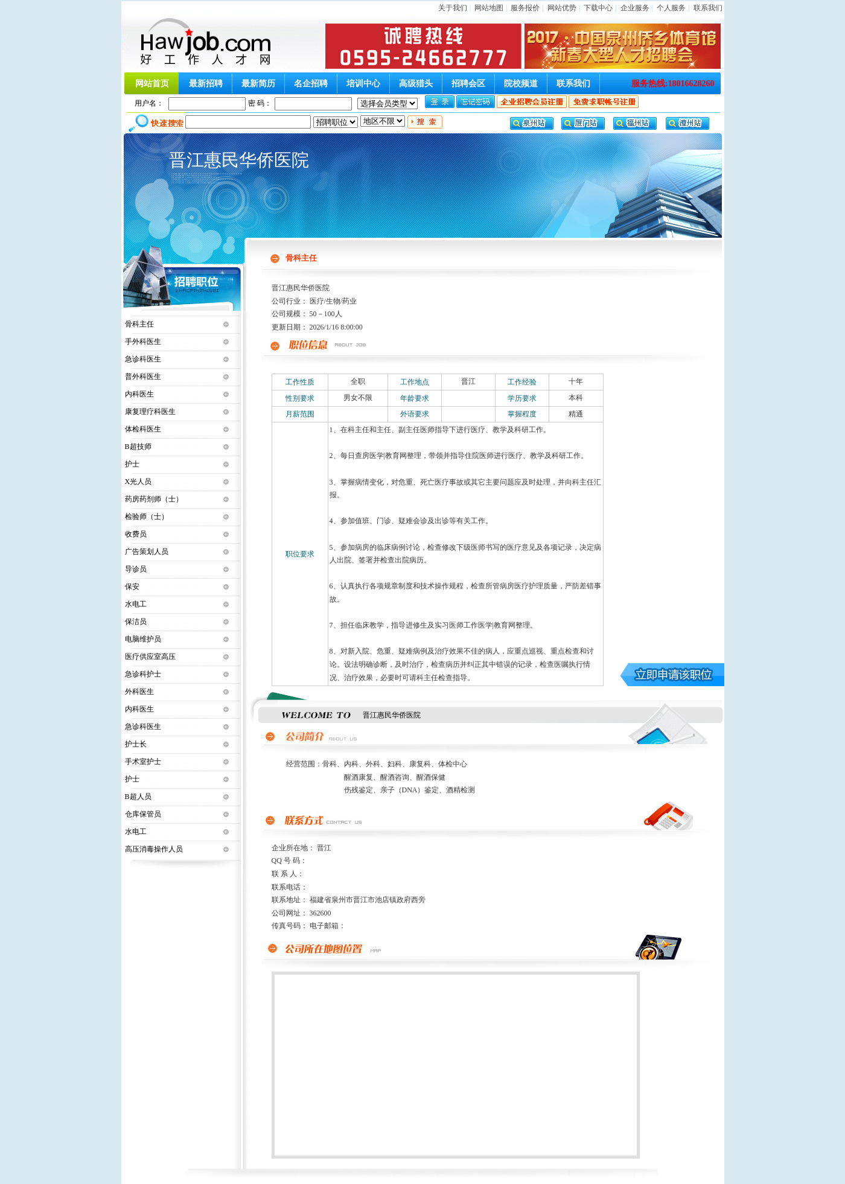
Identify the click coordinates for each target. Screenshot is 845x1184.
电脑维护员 (143, 639)
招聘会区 (468, 83)
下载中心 (598, 8)
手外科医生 (143, 341)
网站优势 (561, 8)
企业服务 (634, 8)
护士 (132, 464)
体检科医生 (143, 429)
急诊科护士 (143, 674)
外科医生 (139, 691)
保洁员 (136, 621)
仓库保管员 (143, 814)
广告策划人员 (146, 551)
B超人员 (138, 796)
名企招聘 (311, 83)
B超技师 (138, 446)
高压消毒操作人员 (154, 849)
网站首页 (152, 83)
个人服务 (671, 8)
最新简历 (258, 83)
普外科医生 (143, 376)
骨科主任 (139, 324)
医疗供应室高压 (150, 656)
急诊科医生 (143, 359)
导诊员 (136, 569)
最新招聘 (206, 83)
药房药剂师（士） (154, 499)
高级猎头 (416, 83)
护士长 (136, 744)
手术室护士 (143, 761)
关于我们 (452, 8)
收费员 (136, 534)
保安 (132, 586)
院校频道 (521, 83)
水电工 (136, 604)
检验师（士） (146, 516)
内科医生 (139, 394)
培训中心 (363, 83)
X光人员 (138, 481)
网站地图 (488, 8)
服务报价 (525, 8)
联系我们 (708, 8)
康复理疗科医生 (150, 411)
